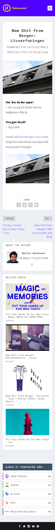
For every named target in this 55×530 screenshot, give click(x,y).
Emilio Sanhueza (29, 47)
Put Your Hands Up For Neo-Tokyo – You (27, 441)
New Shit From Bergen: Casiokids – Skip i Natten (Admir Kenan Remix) (27, 398)
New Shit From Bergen (28, 52)
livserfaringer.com (29, 137)
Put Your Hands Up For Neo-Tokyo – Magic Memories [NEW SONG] (27, 315)
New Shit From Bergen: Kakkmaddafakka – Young (21, 356)
